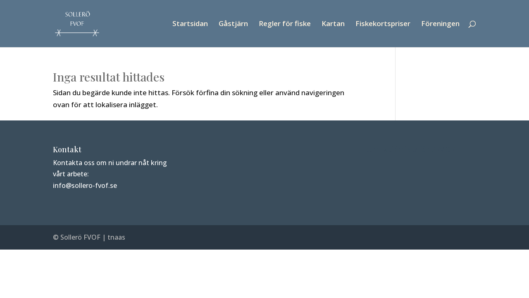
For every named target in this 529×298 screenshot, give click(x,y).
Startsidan (190, 24)
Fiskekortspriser (382, 24)
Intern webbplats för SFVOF (406, 149)
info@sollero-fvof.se (85, 185)
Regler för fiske (285, 24)
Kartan (333, 24)
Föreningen (440, 24)
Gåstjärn (233, 24)
